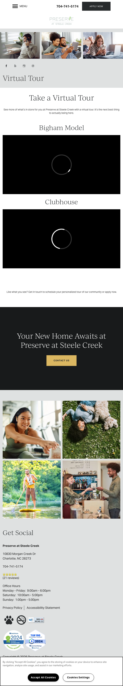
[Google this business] (24, 65)
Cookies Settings (78, 677)
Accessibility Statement (43, 608)
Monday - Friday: (14, 591)
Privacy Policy (12, 608)
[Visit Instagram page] (32, 65)
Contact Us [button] (61, 360)
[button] (96, 6)
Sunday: (8, 600)
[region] (61, 671)
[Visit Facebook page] (6, 65)
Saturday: (9, 595)
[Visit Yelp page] (15, 65)
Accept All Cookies (43, 677)
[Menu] (19, 6)
